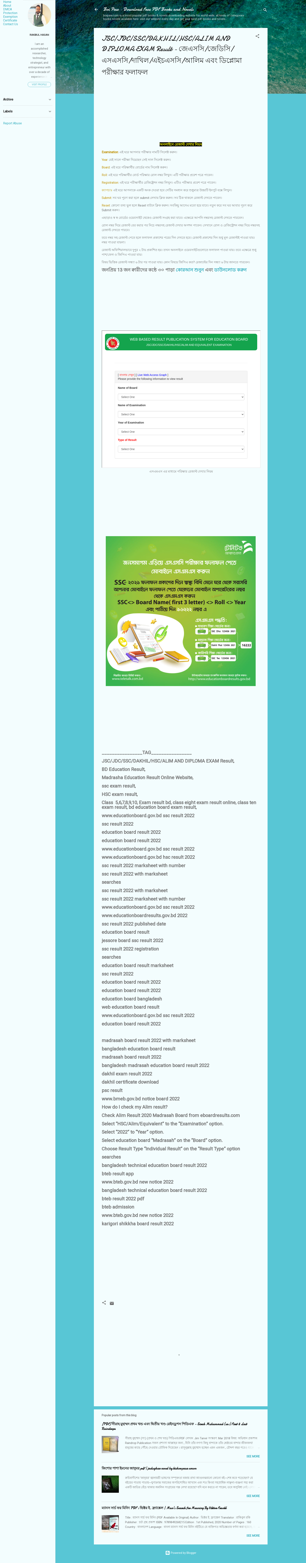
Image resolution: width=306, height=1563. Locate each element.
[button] (257, 37)
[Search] (265, 11)
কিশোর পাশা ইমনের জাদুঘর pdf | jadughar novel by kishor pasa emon (149, 1468)
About (7, 5)
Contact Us (10, 24)
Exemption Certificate (10, 18)
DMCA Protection (10, 11)
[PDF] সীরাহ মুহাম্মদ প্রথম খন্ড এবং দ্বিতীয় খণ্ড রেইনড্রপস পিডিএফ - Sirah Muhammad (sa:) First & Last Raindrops (174, 1426)
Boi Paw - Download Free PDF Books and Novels (148, 9)
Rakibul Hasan (39, 34)
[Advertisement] (181, 112)
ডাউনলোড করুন (230, 270)
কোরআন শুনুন (190, 270)
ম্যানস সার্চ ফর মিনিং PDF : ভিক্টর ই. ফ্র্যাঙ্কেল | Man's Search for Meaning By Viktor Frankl (164, 1508)
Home (7, 2)
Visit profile (39, 84)
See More (253, 1456)
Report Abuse (12, 123)
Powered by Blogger (180, 1553)
